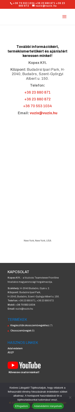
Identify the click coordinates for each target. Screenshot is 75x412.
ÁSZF (11, 352)
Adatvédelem (15, 348)
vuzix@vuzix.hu (43, 113)
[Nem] (70, 397)
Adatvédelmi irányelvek (48, 406)
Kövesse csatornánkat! (24, 372)
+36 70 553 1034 (37, 106)
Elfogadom (21, 406)
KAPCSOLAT (18, 272)
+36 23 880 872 (37, 99)
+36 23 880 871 (37, 92)
